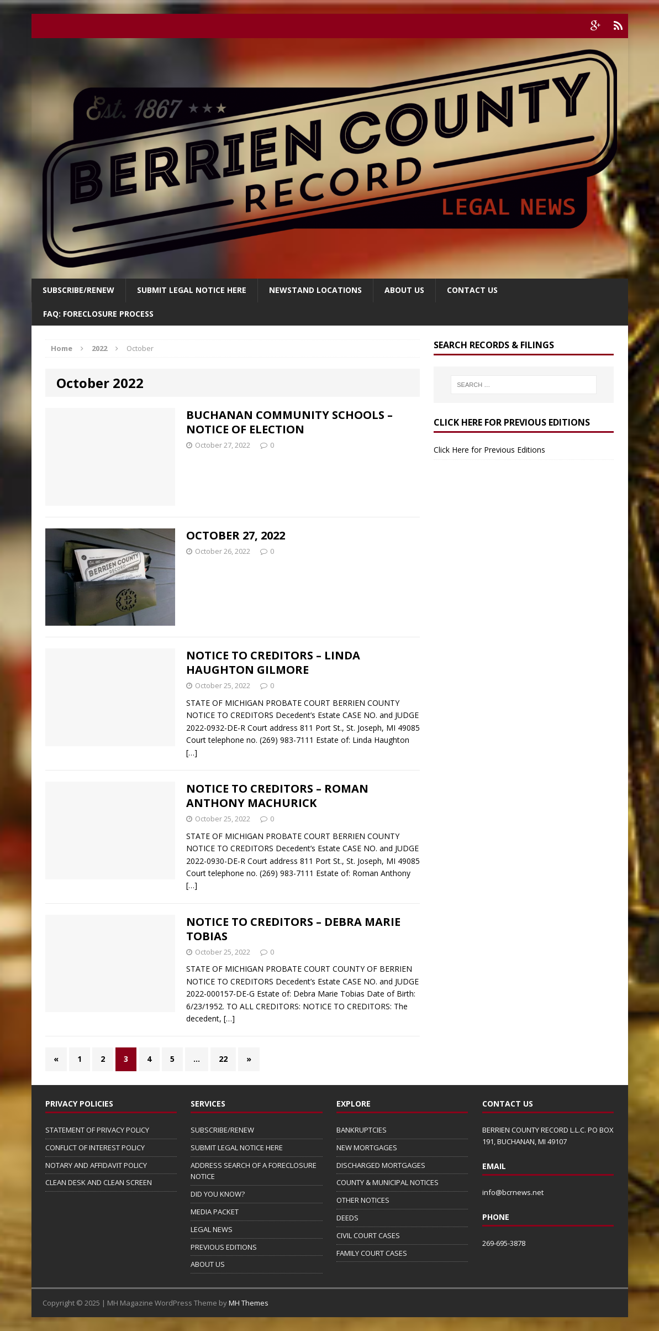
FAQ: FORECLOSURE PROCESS (98, 313)
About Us (404, 290)
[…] (191, 752)
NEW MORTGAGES (366, 1147)
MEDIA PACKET (215, 1212)
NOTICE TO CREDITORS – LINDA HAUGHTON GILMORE (273, 662)
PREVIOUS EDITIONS (224, 1247)
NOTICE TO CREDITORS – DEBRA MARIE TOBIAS (293, 929)
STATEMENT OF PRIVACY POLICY (97, 1130)
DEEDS (347, 1218)
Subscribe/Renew (78, 290)
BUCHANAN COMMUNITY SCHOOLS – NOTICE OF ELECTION (289, 422)
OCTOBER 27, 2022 (235, 535)
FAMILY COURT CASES (371, 1253)
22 (223, 1059)
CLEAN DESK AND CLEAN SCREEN (98, 1182)
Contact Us (472, 290)
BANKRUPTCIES (361, 1130)
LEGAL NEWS (212, 1229)
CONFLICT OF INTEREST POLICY (95, 1147)
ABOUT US (208, 1264)
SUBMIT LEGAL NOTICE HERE (191, 290)
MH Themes (248, 1303)
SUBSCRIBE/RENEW (222, 1130)
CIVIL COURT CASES (368, 1235)
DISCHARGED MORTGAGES (380, 1165)
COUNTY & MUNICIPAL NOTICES (387, 1182)
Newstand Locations (315, 290)
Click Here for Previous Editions (489, 449)
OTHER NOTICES (362, 1200)
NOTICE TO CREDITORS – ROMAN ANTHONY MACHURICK (277, 795)
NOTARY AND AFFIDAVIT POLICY (96, 1165)
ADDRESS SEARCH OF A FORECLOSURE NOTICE (254, 1171)
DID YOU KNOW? (218, 1194)
